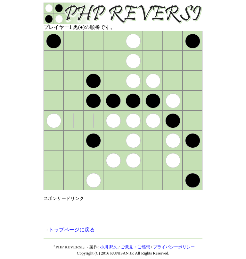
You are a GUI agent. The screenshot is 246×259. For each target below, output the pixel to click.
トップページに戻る (72, 229)
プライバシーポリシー (174, 247)
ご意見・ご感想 (135, 247)
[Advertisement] (118, 211)
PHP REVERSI (69, 247)
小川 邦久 (109, 247)
